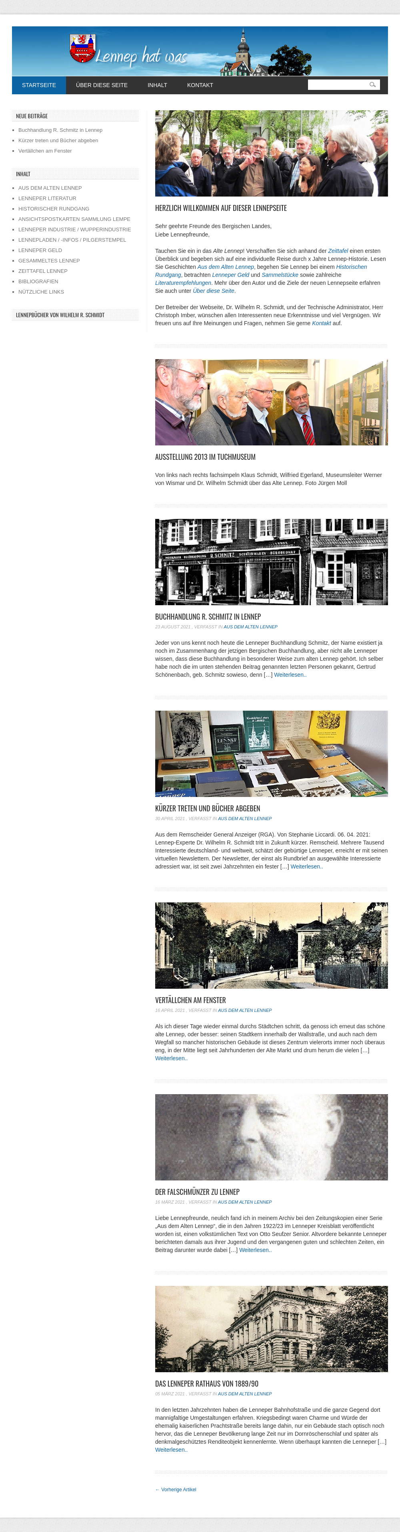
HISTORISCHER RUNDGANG (53, 209)
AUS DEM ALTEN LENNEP (50, 188)
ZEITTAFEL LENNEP (43, 271)
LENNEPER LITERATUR (47, 198)
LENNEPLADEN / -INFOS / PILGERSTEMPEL (72, 240)
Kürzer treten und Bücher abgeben (207, 808)
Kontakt (200, 85)
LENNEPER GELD (40, 250)
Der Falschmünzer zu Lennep (197, 1191)
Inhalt (157, 85)
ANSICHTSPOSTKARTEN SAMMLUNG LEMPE (74, 219)
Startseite (39, 85)
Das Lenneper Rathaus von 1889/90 (206, 1383)
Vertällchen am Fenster (190, 1000)
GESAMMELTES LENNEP (49, 261)
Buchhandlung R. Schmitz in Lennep (208, 616)
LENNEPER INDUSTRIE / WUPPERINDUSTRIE (74, 229)
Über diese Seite (102, 85)
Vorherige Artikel (175, 1489)
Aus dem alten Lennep (250, 626)
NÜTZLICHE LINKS (41, 292)
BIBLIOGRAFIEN (38, 281)
